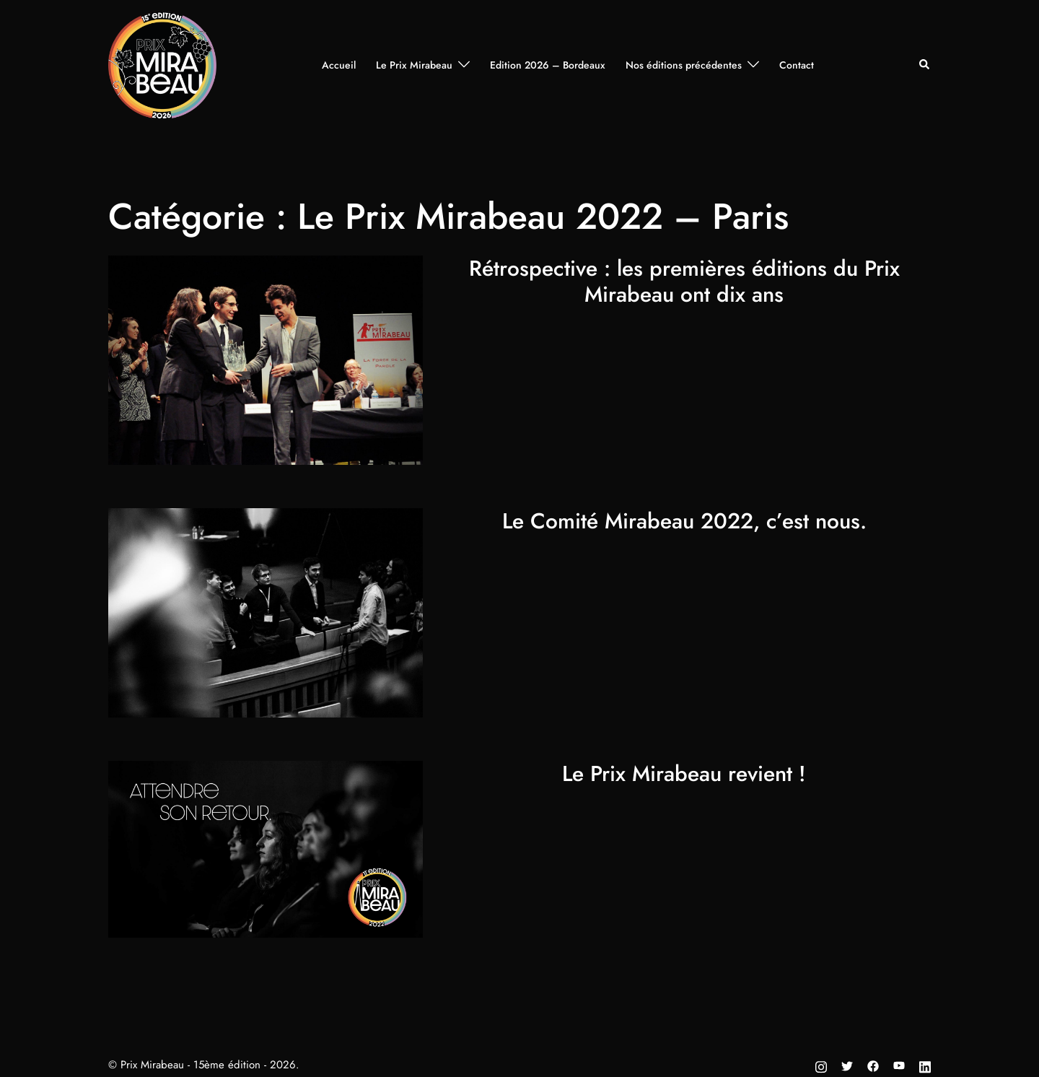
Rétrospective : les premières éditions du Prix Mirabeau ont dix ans (684, 281)
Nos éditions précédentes (684, 65)
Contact (796, 65)
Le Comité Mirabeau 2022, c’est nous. (684, 520)
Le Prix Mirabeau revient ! (684, 773)
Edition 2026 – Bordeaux (547, 65)
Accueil (339, 65)
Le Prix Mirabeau (414, 65)
